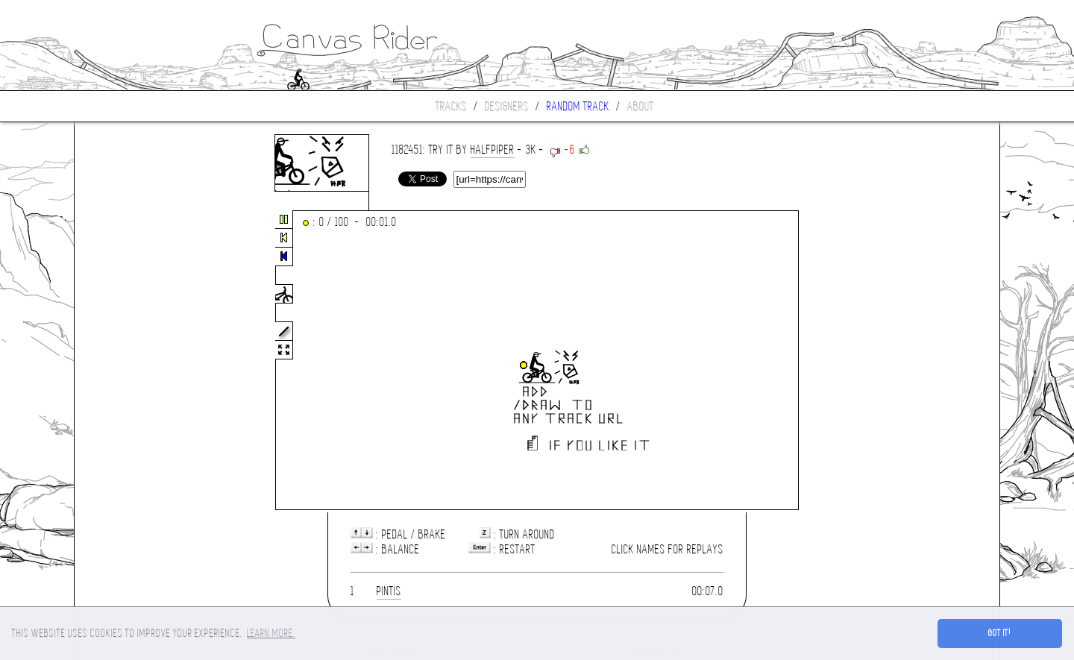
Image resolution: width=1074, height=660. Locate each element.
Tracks (451, 106)
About (640, 106)
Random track (578, 106)
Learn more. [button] (271, 633)
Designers (507, 106)
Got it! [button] (999, 633)
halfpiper (493, 149)
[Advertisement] (137, 361)
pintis (389, 591)
